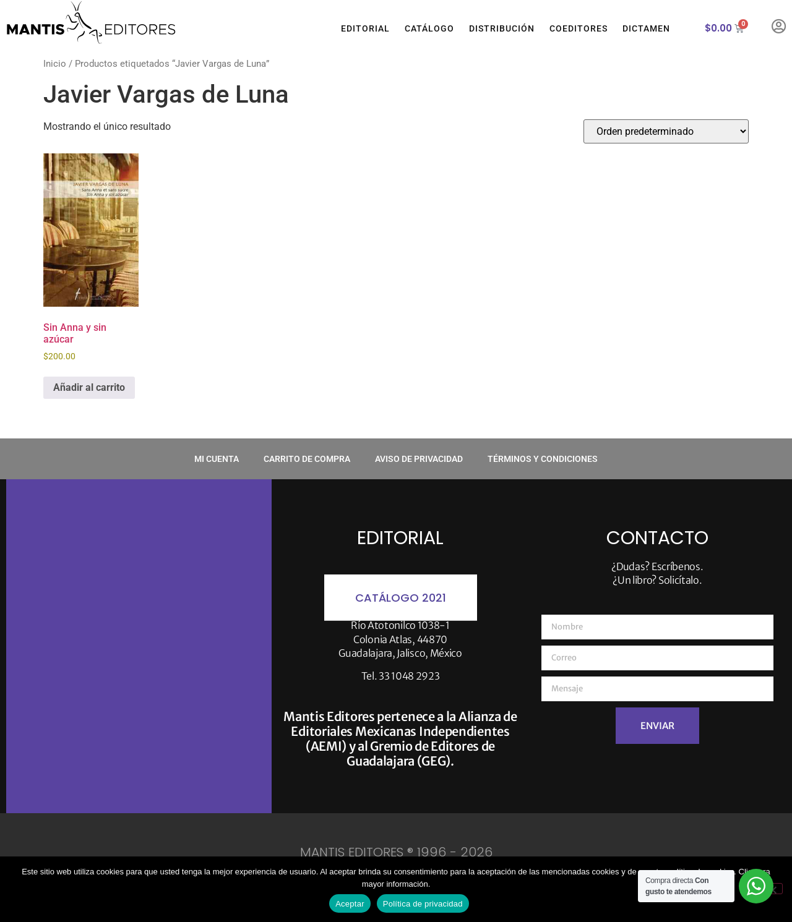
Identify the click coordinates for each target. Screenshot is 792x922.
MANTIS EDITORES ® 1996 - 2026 (396, 852)
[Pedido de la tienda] (666, 131)
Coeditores (578, 28)
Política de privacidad (423, 903)
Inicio (54, 63)
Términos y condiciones (543, 459)
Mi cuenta (216, 459)
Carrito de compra (307, 459)
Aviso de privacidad (419, 459)
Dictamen (646, 28)
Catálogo (429, 28)
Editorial (365, 28)
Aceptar (349, 903)
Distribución (502, 28)
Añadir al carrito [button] (89, 387)
